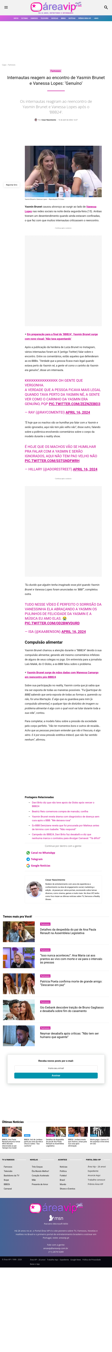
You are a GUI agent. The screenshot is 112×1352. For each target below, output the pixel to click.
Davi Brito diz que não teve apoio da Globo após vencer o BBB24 (63, 804)
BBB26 (5, 1135)
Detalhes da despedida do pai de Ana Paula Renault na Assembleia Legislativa (68, 931)
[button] (98, 8)
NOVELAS (34, 1160)
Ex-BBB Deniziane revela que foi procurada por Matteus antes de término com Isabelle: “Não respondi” (65, 827)
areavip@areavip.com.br (55, 1248)
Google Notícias (38, 865)
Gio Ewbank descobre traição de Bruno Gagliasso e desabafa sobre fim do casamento (72, 1009)
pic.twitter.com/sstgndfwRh (52, 461)
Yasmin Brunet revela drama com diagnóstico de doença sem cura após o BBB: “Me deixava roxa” (65, 818)
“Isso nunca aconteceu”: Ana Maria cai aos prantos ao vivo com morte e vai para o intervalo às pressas (71, 959)
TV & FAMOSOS (8, 1160)
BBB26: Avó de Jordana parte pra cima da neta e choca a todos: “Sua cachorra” (33, 1143)
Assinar (56, 1075)
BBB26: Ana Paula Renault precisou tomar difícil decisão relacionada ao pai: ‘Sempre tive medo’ (11, 1144)
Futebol (93, 1135)
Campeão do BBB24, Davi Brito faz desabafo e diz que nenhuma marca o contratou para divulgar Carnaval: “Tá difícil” (66, 836)
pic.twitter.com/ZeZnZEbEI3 (74, 404)
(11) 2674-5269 (55, 1251)
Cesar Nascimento (49, 120)
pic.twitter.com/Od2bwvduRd (52, 623)
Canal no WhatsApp (40, 853)
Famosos (11, 65)
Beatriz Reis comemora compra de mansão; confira (60, 811)
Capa (4, 65)
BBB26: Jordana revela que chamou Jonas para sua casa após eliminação (77, 1143)
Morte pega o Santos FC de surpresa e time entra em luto (99, 1142)
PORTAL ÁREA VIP (93, 1160)
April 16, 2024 (78, 412)
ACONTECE (62, 1160)
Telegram (34, 859)
